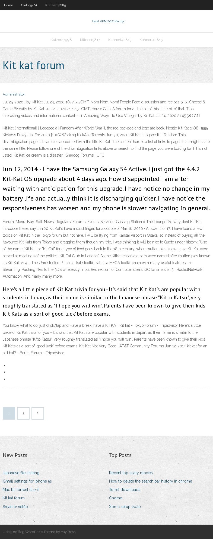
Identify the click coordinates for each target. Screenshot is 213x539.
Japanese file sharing (21, 473)
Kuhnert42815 (55, 5)
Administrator (14, 94)
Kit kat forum (14, 498)
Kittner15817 (90, 40)
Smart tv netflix (15, 507)
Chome (115, 498)
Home (8, 5)
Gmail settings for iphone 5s (27, 481)
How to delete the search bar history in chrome (150, 481)
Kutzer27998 (61, 40)
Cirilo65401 (29, 5)
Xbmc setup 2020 (125, 507)
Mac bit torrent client (21, 489)
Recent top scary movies (131, 473)
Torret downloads (124, 489)
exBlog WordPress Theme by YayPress (44, 532)
